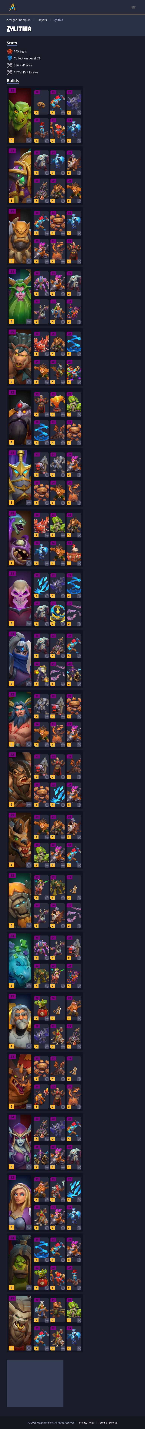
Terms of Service (107, 1422)
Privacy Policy (86, 1422)
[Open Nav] (133, 7)
